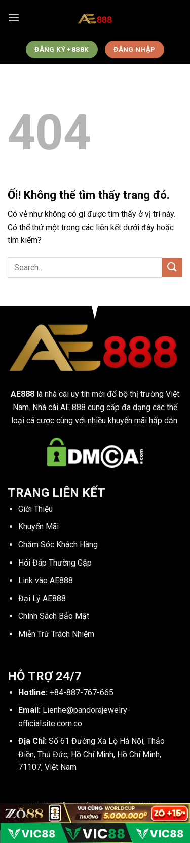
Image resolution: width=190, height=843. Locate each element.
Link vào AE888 (45, 580)
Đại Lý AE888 (42, 598)
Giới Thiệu (35, 509)
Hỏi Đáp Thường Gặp (55, 563)
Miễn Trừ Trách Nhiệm (56, 634)
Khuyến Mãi (38, 527)
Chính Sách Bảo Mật (53, 616)
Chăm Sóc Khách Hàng (58, 544)
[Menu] (14, 17)
